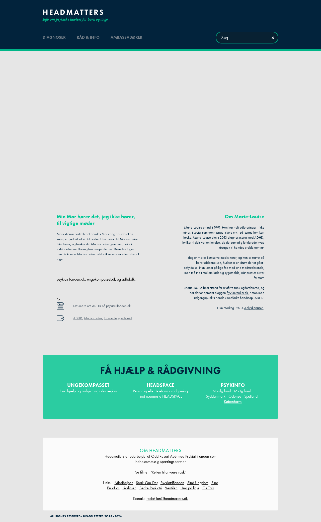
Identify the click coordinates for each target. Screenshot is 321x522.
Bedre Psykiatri (150, 488)
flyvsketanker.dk (237, 292)
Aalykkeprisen (254, 307)
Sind (214, 482)
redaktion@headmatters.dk (167, 498)
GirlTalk (208, 488)
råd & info (88, 37)
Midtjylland (242, 391)
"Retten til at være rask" (168, 472)
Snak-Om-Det (146, 482)
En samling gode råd (118, 318)
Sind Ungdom (197, 482)
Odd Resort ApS (164, 456)
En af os (113, 488)
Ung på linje (190, 488)
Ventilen (171, 488)
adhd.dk (128, 279)
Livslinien (129, 488)
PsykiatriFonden (197, 456)
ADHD (77, 318)
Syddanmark (215, 396)
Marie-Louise (93, 318)
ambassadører (126, 37)
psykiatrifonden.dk (71, 279)
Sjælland (251, 396)
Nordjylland (222, 391)
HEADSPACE (172, 396)
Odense (234, 396)
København (233, 401)
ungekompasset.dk (101, 279)
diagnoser (54, 37)
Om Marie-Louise (244, 216)
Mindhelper (124, 482)
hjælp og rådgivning (82, 391)
